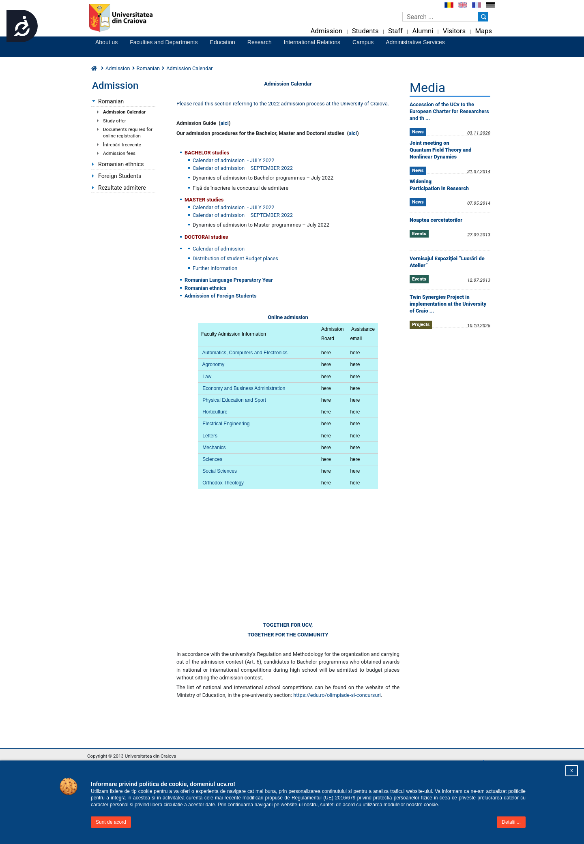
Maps (483, 31)
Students (365, 31)
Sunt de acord (111, 822)
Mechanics (213, 447)
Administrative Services (415, 42)
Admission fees (119, 153)
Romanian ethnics (121, 164)
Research (259, 42)
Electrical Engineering (225, 423)
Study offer (114, 121)
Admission (326, 31)
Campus (363, 42)
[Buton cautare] (483, 16)
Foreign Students (119, 176)
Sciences (211, 459)
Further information (215, 268)
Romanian (148, 68)
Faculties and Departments (164, 42)
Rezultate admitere (122, 187)
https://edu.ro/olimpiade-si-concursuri (337, 695)
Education (222, 42)
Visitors (454, 31)
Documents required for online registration (127, 132)
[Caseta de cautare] (440, 16)
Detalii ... (511, 822)
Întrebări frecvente (122, 145)
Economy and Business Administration (243, 388)
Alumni (422, 31)
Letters (209, 436)
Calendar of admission (219, 249)
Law (206, 376)
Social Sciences (219, 471)
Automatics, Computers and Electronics (245, 353)
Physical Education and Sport (234, 400)
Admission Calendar (124, 112)
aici (225, 123)
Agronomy (213, 364)
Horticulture (214, 412)
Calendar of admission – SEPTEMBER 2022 (243, 168)
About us (106, 42)
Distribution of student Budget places (235, 258)
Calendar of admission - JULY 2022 (234, 160)
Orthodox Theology (223, 483)
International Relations (312, 42)
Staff (395, 31)
